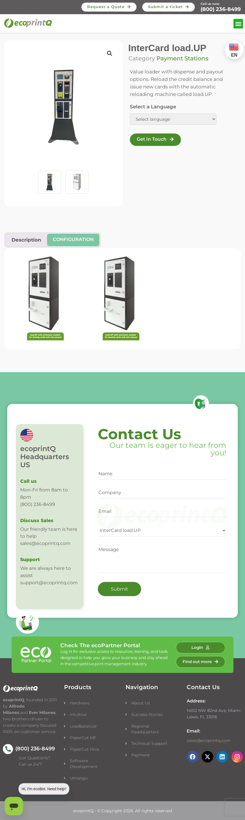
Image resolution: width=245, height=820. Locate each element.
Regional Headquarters (145, 728)
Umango (79, 778)
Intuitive (78, 714)
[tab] (73, 240)
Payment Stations (182, 58)
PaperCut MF (83, 737)
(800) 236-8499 (221, 9)
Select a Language (153, 107)
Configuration (73, 239)
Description (26, 240)
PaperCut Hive (84, 749)
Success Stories (147, 714)
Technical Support (149, 743)
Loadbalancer (83, 726)
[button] (238, 24)
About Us (140, 703)
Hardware (80, 703)
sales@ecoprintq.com (208, 740)
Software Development (84, 763)
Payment (140, 755)
